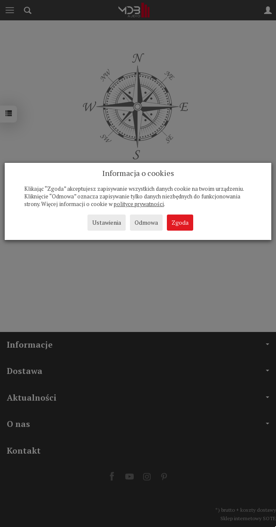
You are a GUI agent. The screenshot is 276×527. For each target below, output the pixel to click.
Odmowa (146, 222)
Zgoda (180, 222)
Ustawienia (106, 222)
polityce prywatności (139, 204)
